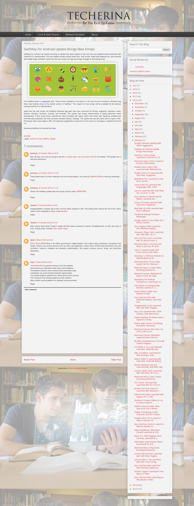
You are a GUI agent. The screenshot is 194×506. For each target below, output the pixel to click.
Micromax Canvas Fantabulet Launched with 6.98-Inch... (147, 336)
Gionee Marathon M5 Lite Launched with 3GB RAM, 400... (149, 366)
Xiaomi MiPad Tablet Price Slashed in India (145, 292)
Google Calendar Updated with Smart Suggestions (147, 144)
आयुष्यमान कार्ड (95, 177)
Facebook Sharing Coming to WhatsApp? (147, 215)
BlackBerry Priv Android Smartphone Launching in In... (148, 280)
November (140, 107)
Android (33, 139)
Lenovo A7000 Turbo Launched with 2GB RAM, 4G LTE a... (148, 371)
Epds (32, 240)
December (139, 103)
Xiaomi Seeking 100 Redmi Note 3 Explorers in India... (149, 318)
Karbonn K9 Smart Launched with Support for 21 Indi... (149, 395)
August (138, 118)
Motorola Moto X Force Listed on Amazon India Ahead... (149, 162)
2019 (135, 89)
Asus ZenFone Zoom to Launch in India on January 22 (149, 425)
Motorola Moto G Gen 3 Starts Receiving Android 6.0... (147, 377)
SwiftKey (45, 139)
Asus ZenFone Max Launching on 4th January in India (148, 478)
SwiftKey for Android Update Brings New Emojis (146, 150)
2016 (135, 100)
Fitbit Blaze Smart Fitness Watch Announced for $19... (148, 443)
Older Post (116, 360)
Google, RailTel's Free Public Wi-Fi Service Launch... (149, 221)
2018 (135, 93)
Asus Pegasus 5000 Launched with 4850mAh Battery (147, 227)
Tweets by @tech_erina (140, 71)
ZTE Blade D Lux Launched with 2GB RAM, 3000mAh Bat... (148, 348)
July (136, 121)
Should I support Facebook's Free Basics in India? (149, 472)
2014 (135, 489)
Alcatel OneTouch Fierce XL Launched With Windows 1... (147, 389)
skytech (33, 205)
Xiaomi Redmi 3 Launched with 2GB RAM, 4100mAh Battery (147, 360)
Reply (32, 165)
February (139, 136)
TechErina (139, 67)
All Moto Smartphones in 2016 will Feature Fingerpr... (149, 342)
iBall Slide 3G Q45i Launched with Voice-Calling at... (148, 209)
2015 (135, 485)
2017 (135, 96)
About (94, 34)
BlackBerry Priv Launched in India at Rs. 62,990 (148, 180)
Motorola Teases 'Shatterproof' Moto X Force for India (148, 274)
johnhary (34, 153)
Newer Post (29, 360)
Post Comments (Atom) (78, 368)
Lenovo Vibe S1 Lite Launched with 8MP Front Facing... (147, 460)
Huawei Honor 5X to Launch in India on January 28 (147, 419)
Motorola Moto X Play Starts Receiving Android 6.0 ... (146, 448)
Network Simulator (75, 34)
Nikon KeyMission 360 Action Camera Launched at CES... (147, 431)
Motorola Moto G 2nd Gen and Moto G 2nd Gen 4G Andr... (147, 245)
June (137, 125)
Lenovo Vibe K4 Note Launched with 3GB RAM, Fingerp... (148, 454)
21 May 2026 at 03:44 (43, 262)
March (138, 132)
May (137, 129)
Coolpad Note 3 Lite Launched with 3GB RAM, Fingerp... (147, 306)
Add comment (31, 290)
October (138, 110)
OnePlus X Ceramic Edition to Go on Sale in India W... (148, 401)
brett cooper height (60, 229)
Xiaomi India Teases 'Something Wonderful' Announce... (148, 324)
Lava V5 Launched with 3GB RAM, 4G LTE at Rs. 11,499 (149, 191)
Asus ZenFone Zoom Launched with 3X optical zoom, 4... (148, 239)
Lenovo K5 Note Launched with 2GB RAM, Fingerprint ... (148, 203)
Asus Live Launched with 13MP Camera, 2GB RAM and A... (147, 312)
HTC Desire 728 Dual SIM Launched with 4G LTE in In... (147, 383)
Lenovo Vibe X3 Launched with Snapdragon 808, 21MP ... (147, 185)
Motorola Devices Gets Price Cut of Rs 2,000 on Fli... (148, 330)
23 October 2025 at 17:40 (48, 173)
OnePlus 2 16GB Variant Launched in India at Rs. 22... (147, 156)
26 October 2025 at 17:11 (48, 188)
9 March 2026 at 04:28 (44, 240)
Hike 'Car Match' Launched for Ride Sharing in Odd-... (147, 354)
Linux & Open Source (48, 34)
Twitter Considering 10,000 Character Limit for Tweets (147, 413)
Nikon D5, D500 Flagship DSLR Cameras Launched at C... (147, 437)
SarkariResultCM (37, 266)
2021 (135, 85)
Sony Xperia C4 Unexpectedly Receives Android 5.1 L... (147, 286)
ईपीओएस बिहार (81, 191)
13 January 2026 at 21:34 (47, 223)
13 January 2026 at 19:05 (47, 205)
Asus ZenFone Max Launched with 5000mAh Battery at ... (147, 466)
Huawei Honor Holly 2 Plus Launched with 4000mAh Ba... (148, 168)
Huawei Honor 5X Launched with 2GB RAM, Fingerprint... (148, 174)
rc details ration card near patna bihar (79, 157)
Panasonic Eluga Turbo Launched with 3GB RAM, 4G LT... (148, 233)
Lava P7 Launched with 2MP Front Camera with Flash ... (147, 251)
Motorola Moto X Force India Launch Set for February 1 (147, 262)
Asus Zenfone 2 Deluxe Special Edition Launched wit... (147, 197)
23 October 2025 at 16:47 (48, 153)
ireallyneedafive (61, 211)
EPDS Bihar (35, 243)
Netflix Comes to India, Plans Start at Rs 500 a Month (147, 407)
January (138, 140)
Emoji (39, 139)
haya (32, 262)
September (140, 114)
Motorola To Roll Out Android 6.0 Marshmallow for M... (148, 257)
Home (28, 34)
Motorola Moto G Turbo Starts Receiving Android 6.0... (147, 268)
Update (53, 139)
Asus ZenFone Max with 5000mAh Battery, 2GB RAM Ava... (147, 299)
